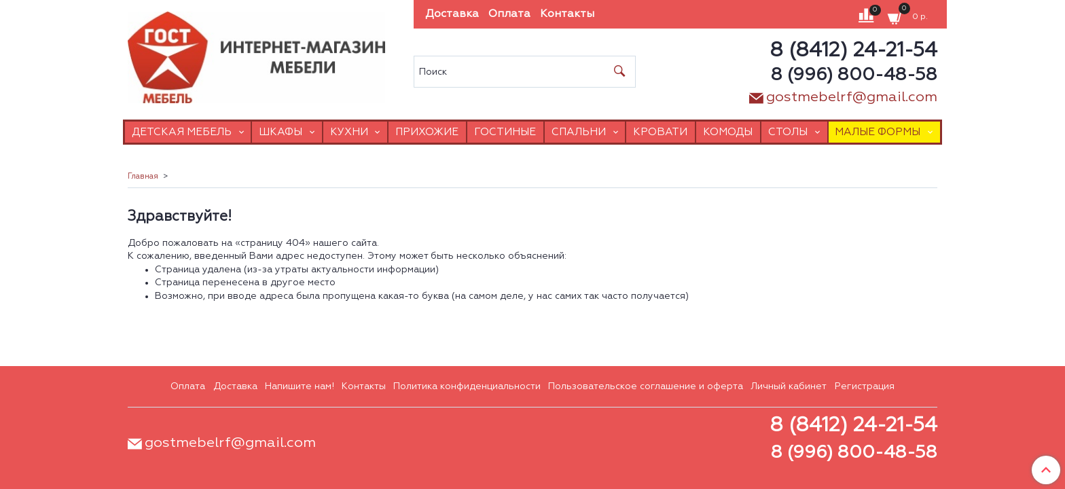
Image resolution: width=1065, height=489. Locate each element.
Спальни (579, 132)
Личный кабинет (789, 386)
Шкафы (280, 132)
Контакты (567, 14)
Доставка (452, 14)
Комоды (728, 132)
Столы (788, 132)
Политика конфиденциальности (467, 386)
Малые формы (877, 132)
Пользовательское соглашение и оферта (645, 386)
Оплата (509, 14)
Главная (143, 177)
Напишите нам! (299, 386)
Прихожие (426, 132)
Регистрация (865, 386)
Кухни (349, 132)
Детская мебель (182, 132)
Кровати (660, 132)
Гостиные (505, 132)
